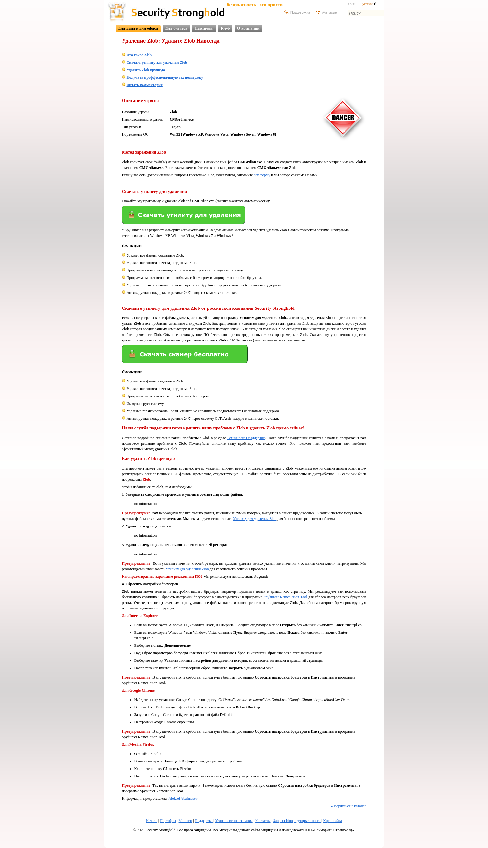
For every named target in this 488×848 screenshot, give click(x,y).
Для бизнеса (176, 28)
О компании (248, 28)
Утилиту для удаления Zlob (254, 519)
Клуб (225, 28)
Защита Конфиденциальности (297, 820)
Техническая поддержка (246, 438)
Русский (368, 4)
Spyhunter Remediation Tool (285, 597)
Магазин (185, 820)
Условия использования (233, 820)
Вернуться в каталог (348, 806)
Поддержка (204, 820)
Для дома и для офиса (138, 28)
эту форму (262, 175)
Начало (151, 820)
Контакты (263, 820)
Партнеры (204, 28)
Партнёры (168, 820)
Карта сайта (332, 820)
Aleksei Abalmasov (183, 798)
